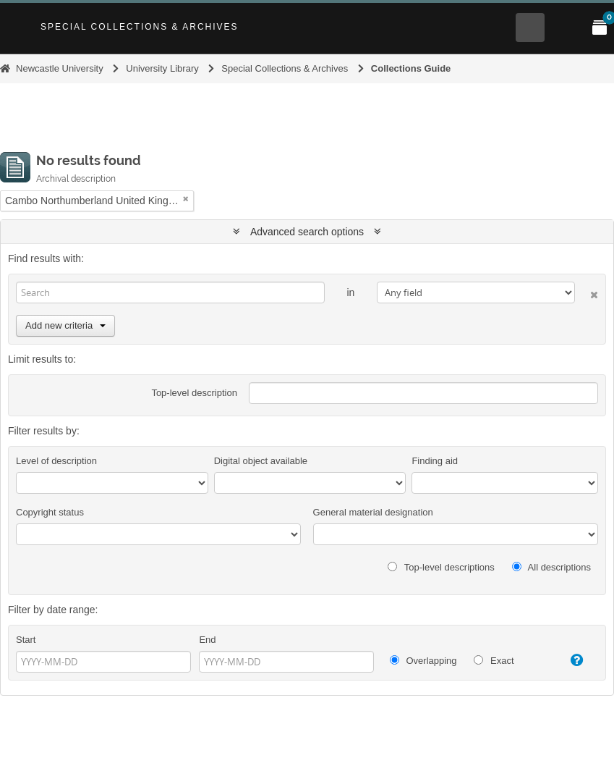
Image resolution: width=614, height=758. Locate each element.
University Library (162, 68)
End (207, 639)
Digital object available (260, 460)
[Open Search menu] (530, 27)
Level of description (56, 460)
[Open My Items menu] (599, 27)
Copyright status (50, 512)
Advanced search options (307, 231)
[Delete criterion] (586, 292)
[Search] (170, 292)
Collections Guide (411, 68)
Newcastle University (59, 68)
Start (25, 639)
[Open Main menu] (564, 27)
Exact (493, 660)
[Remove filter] (186, 198)
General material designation (373, 512)
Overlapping (423, 660)
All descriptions (551, 567)
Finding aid (435, 460)
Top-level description (194, 392)
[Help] (571, 660)
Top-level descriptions (441, 567)
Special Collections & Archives (139, 27)
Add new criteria (65, 325)
